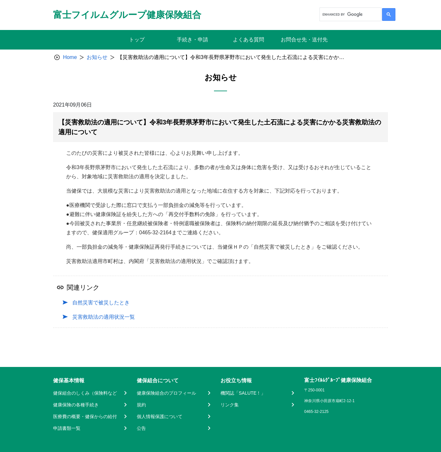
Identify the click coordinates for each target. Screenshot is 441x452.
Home (70, 57)
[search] (349, 14)
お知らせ (97, 57)
